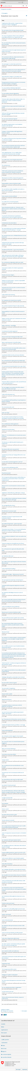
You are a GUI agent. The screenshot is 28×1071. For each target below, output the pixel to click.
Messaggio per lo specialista (7, 1010)
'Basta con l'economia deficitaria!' (9, 748)
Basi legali (18, 1069)
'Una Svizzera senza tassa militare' (9, 754)
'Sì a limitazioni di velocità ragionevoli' (9, 331)
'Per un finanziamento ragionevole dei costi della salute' (13, 360)
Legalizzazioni (4, 1029)
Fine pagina (4, 13)
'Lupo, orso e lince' (5, 412)
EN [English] (26, 2)
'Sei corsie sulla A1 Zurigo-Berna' (8, 688)
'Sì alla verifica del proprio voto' (8, 394)
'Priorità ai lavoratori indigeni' (8, 274)
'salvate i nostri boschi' (6, 914)
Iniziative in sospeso (5, 1009)
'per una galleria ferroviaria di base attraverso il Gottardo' (14, 875)
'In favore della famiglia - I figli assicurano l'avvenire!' (13, 574)
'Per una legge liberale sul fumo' (8, 505)
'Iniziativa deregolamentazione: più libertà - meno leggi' (13, 724)
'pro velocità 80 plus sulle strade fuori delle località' (12, 779)
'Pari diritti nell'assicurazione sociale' (9, 814)
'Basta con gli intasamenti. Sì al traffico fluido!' (11, 342)
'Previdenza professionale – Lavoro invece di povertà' (13, 249)
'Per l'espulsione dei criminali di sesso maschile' (11, 300)
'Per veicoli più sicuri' (6, 165)
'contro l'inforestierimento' (7, 920)
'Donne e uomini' (5, 809)
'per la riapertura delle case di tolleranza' (10, 950)
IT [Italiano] (22, 2)
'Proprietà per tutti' (6, 963)
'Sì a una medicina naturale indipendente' (10, 93)
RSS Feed (4, 1048)
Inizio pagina (24, 1010)
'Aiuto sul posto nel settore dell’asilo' (9, 196)
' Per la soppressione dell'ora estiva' (9, 969)
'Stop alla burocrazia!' (6, 473)
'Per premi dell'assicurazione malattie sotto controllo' (13, 617)
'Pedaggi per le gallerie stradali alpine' (10, 974)
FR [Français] (20, 2)
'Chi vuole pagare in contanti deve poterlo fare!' (12, 64)
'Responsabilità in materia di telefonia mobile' (11, 183)
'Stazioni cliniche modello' (7, 693)
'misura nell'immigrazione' (7, 730)
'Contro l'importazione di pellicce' (9, 568)
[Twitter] (3, 1014)
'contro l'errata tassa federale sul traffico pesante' (12, 932)
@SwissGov (4, 1042)
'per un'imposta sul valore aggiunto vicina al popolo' (12, 736)
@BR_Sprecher (5, 1039)
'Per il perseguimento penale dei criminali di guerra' (12, 579)
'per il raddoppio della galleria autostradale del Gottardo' (14, 869)
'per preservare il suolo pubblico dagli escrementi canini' (13, 908)
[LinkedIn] (6, 1014)
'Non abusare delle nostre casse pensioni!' (10, 449)
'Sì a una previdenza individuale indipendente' (11, 87)
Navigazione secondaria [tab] (6, 9)
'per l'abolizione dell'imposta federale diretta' (11, 840)
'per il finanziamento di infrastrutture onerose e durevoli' (14, 719)
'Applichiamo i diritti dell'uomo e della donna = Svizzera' (13, 492)
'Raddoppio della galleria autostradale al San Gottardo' (13, 677)
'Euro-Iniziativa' (5, 803)
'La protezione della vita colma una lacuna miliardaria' (13, 355)
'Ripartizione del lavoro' (7, 699)
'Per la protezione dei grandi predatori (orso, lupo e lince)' (14, 366)
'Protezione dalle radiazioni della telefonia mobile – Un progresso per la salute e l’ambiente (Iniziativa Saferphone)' (13, 101)
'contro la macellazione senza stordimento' (11, 606)
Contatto (3, 1024)
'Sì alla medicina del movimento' (8, 294)
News (3, 1045)
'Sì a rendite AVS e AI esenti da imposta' (10, 201)
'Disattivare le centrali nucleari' (8, 429)
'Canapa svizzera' (5, 759)
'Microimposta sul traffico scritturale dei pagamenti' (12, 177)
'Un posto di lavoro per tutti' (8, 991)
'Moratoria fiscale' (5, 631)
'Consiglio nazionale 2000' (7, 797)
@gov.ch (4, 1051)
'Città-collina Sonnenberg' (7, 863)
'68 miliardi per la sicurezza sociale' (9, 511)
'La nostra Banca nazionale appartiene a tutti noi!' (12, 461)
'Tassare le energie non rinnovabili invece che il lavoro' (13, 543)
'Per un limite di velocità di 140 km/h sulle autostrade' (13, 305)
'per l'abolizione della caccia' (7, 556)
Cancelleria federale (6, 1057)
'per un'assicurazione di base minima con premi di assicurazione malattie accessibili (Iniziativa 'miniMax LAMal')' (13, 625)
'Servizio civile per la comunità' (8, 820)
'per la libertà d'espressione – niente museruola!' (12, 523)
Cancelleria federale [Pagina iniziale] (7, 6)
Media (2, 1026)
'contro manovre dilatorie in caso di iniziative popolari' (13, 858)
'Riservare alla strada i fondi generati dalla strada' (12, 336)
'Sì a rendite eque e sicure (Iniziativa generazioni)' (12, 159)
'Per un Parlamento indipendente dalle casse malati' (12, 262)
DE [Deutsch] (19, 2)
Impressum (24, 1069)
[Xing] (4, 1014)
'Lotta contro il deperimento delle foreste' (10, 938)
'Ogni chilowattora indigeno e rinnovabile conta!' (12, 76)
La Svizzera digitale (6, 1054)
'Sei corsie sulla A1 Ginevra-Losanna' (9, 682)
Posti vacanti (4, 1032)
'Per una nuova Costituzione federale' (9, 118)
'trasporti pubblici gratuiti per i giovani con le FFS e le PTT (13, 852)
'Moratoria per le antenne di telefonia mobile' (11, 612)
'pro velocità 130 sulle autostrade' (9, 785)
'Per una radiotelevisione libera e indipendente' (11, 987)
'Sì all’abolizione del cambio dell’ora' (9, 222)
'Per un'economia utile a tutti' (8, 407)
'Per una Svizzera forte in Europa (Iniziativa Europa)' (13, 30)
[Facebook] (2, 1014)
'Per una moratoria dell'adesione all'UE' (10, 467)
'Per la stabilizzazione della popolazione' (10, 423)
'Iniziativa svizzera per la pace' (8, 903)
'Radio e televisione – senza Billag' (9, 325)
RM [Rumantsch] (24, 2)
